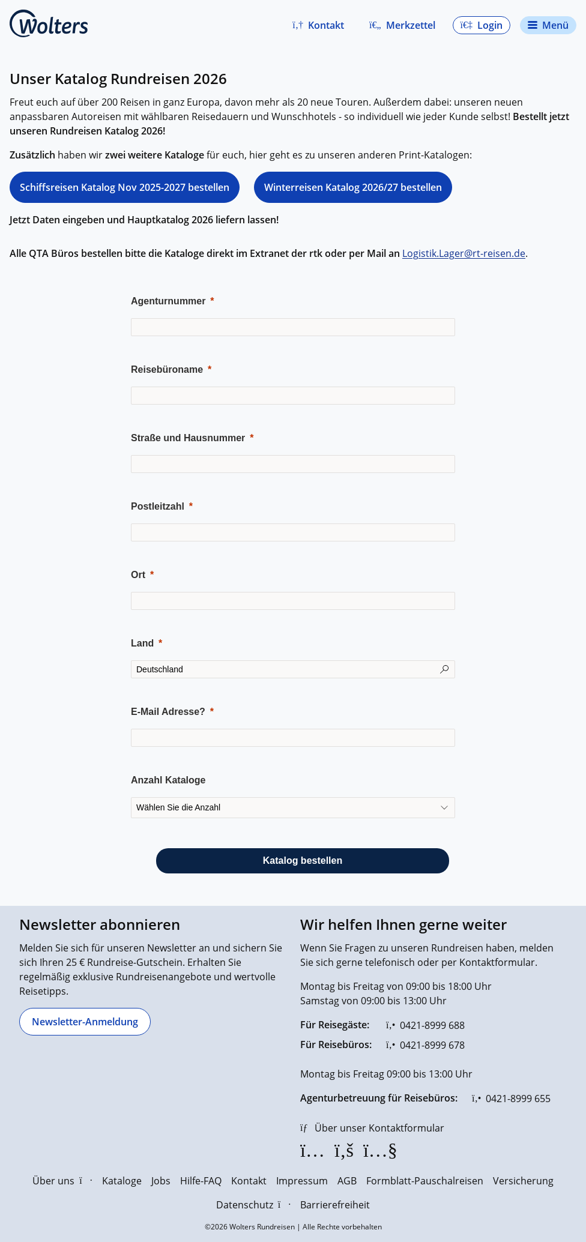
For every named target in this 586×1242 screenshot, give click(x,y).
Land (142, 643)
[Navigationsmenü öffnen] (548, 25)
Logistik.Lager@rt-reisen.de (463, 253)
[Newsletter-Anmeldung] (85, 1022)
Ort (138, 575)
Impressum (302, 1180)
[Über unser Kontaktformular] (372, 1128)
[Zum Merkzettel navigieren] (402, 25)
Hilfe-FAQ (201, 1180)
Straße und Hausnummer (188, 438)
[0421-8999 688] (425, 1025)
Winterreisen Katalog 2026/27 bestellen (353, 187)
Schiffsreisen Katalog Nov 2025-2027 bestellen (124, 187)
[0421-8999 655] (511, 1098)
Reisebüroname (167, 369)
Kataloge (122, 1180)
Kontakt (249, 1180)
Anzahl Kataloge (168, 780)
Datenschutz (253, 1204)
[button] (318, 25)
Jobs (161, 1180)
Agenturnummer (168, 301)
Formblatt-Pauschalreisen (424, 1180)
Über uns (62, 1180)
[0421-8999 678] (425, 1045)
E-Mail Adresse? (168, 712)
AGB (347, 1180)
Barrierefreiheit (335, 1204)
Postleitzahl (157, 506)
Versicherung (523, 1180)
